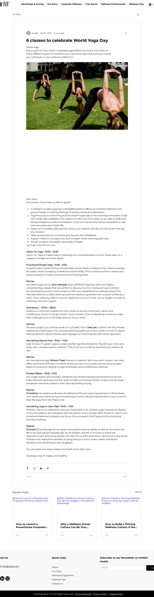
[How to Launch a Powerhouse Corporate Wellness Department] (32, 508)
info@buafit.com (10, 566)
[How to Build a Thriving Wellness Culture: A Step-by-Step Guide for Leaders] (121, 508)
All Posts (17, 14)
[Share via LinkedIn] (41, 468)
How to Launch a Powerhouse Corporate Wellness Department (31, 526)
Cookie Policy (116, 594)
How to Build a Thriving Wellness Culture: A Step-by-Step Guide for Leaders (121, 526)
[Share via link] (47, 468)
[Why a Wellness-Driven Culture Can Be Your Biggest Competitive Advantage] (77, 508)
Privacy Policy (100, 594)
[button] (138, 14)
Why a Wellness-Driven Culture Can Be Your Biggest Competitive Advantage (75, 526)
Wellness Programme (63, 575)
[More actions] (126, 33)
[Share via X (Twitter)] (34, 468)
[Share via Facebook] (27, 468)
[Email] (121, 567)
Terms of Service (82, 594)
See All (138, 492)
